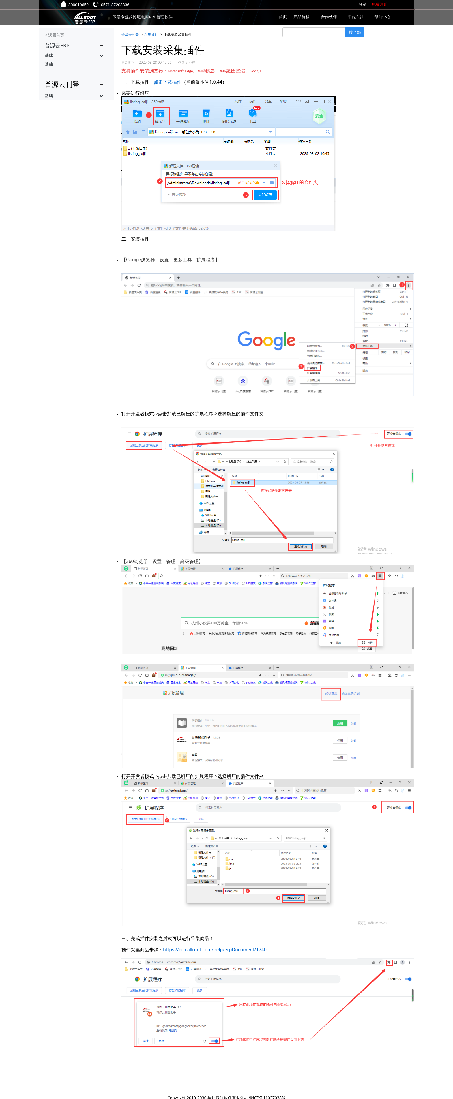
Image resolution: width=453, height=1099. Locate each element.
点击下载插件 (167, 82)
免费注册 (380, 4)
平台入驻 (355, 17)
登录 (363, 4)
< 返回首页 (54, 35)
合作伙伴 (329, 17)
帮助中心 (382, 17)
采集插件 (151, 34)
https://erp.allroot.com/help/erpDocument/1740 (215, 949)
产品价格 (301, 17)
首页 (283, 17)
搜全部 (355, 32)
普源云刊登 (130, 34)
